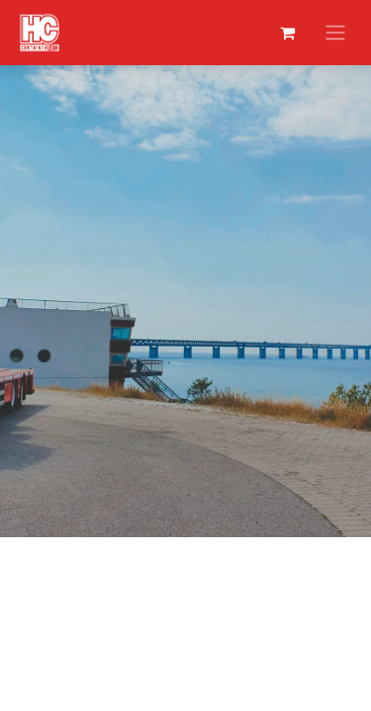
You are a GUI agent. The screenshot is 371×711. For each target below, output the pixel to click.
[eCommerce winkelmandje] (287, 32)
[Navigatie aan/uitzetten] (335, 33)
